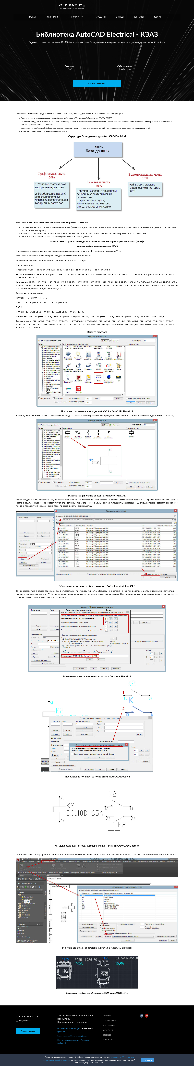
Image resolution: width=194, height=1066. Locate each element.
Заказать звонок (28, 1031)
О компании (109, 1021)
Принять (148, 1060)
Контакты (108, 1040)
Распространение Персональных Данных (72, 1036)
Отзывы (107, 1035)
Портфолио (109, 1025)
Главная (107, 1016)
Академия (108, 1030)
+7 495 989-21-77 (70, 5)
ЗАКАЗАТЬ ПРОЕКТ (97, 83)
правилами (61, 1032)
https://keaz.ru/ (124, 69)
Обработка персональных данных (69, 1029)
